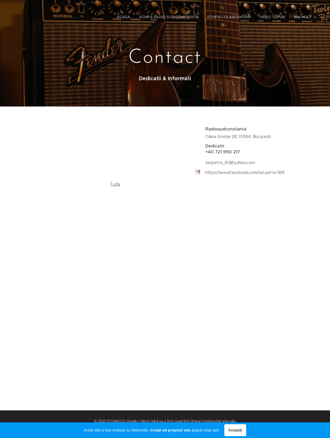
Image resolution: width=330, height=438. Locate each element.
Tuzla (115, 184)
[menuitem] (122, 16)
